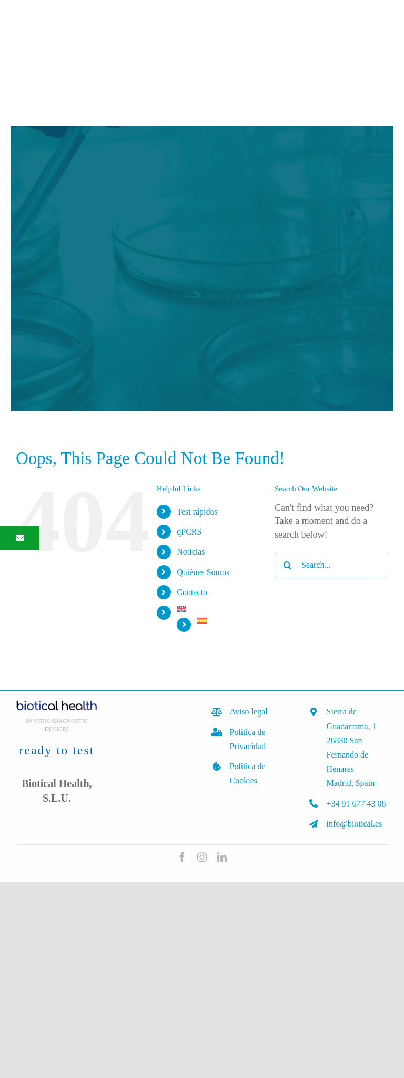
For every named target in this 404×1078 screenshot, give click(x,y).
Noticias (191, 551)
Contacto (192, 592)
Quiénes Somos (203, 572)
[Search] (288, 565)
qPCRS (189, 531)
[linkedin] (222, 857)
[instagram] (202, 857)
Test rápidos (197, 511)
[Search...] (331, 565)
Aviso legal (249, 711)
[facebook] (182, 857)
